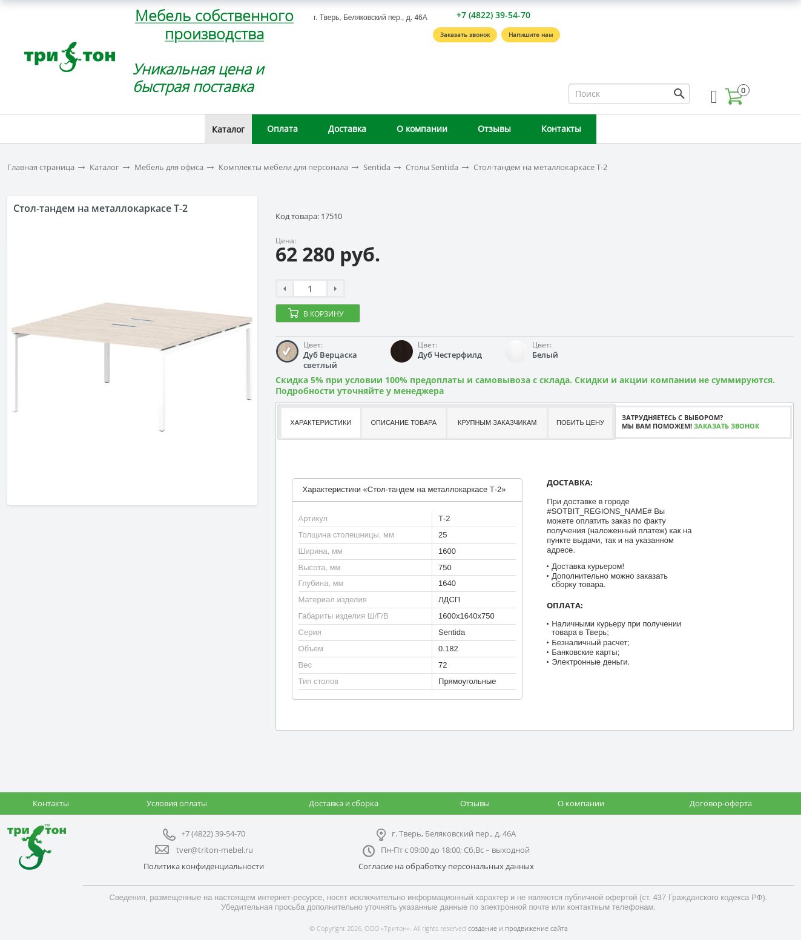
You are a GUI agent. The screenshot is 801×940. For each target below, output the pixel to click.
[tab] (320, 422)
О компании (422, 128)
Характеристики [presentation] (320, 422)
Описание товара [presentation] (404, 422)
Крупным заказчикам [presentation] (497, 422)
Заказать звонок (465, 34)
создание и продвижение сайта (518, 928)
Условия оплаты (177, 803)
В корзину (323, 314)
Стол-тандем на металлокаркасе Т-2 (540, 167)
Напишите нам (531, 34)
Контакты (561, 128)
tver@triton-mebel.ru (214, 849)
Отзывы (494, 128)
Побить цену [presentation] (580, 422)
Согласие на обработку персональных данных (446, 866)
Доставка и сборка (343, 803)
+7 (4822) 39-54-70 (493, 15)
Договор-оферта (721, 803)
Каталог (228, 129)
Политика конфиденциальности (203, 866)
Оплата (282, 128)
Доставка (347, 128)
